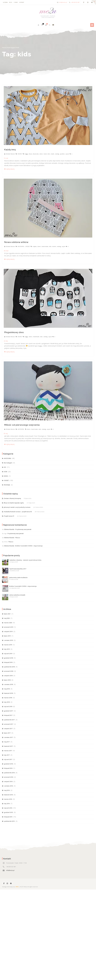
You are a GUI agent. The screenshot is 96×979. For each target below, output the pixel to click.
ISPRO (17, 886)
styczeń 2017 (8, 759)
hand (45, 154)
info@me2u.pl (63, 2)
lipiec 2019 (7, 636)
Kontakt (21, 2)
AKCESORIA (21, 246)
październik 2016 (9, 773)
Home (4, 47)
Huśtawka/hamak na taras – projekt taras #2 (18, 512)
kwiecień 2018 (8, 693)
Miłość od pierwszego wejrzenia (22, 425)
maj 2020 (7, 618)
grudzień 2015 (8, 812)
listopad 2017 (8, 715)
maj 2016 (7, 790)
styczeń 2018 (8, 706)
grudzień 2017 (8, 711)
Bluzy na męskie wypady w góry (14, 503)
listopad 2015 (8, 817)
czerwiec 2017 (8, 737)
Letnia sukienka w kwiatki (13, 597)
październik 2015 (9, 821)
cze (6, 158)
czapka (34, 246)
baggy (26, 154)
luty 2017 (7, 755)
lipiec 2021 (7, 614)
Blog (10, 2)
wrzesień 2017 (8, 724)
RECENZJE (7, 485)
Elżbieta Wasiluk (10, 154)
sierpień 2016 (8, 781)
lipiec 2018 (7, 680)
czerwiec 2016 (8, 786)
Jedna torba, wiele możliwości (15, 580)
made (52, 154)
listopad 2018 (8, 662)
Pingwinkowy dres (14, 332)
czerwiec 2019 (8, 640)
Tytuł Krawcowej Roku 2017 (14, 571)
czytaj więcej (9, 169)
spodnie (62, 154)
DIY (5, 467)
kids (49, 154)
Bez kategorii (8, 463)
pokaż (53, 25)
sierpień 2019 (8, 631)
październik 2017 (9, 720)
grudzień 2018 (8, 658)
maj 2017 (7, 742)
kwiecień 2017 (8, 746)
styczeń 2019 (8, 653)
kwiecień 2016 (8, 795)
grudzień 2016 (8, 764)
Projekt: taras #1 (9, 516)
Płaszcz (17, 537)
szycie (67, 154)
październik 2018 (9, 667)
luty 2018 (7, 702)
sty (6, 341)
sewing (57, 154)
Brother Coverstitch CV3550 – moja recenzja (29, 546)
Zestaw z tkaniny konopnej (12, 498)
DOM (5, 472)
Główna (5, 2)
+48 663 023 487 (75, 2)
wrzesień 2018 (8, 671)
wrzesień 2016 (8, 777)
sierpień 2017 (8, 728)
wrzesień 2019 (8, 627)
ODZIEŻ (20, 154)
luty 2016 (7, 803)
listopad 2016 (8, 768)
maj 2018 (7, 689)
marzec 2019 (8, 645)
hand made (45, 246)
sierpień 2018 (8, 676)
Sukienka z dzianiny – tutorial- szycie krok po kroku (21, 562)
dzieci (41, 154)
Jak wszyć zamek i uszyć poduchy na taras (17, 507)
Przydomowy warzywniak (23, 529)
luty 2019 (7, 649)
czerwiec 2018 (8, 684)
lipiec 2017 (7, 733)
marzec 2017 (8, 751)
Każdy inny (10, 149)
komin (54, 246)
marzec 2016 (8, 799)
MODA (6, 476)
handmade (36, 336)
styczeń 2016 (8, 808)
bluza (30, 154)
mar (6, 251)
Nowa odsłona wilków (16, 242)
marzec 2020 (8, 623)
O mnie (16, 2)
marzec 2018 (8, 698)
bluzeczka (36, 154)
